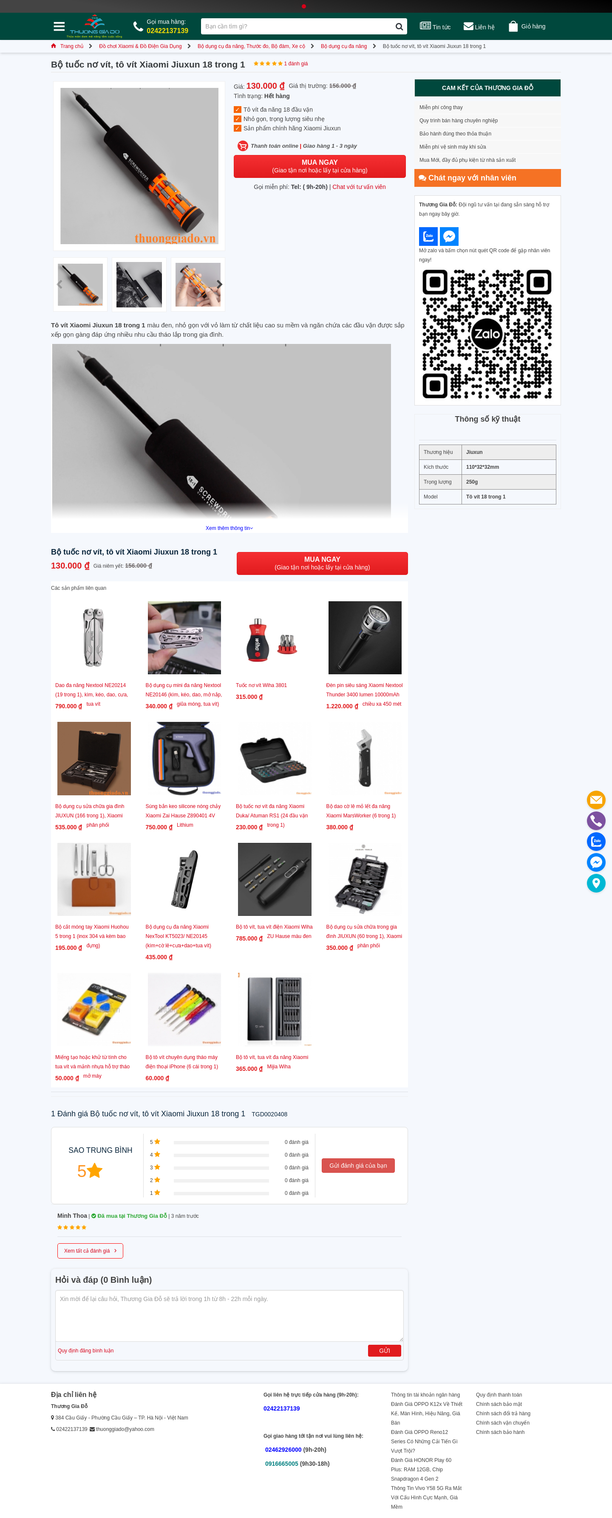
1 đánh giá (296, 64)
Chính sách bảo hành (500, 1432)
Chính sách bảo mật (499, 1404)
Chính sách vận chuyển (503, 1423)
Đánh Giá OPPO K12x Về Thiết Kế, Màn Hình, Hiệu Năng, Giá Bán (426, 1413)
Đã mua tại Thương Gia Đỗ (129, 1216)
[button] (219, 285)
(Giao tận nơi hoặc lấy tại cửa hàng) (319, 166)
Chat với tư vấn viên (359, 186)
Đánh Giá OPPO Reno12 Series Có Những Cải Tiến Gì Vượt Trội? (424, 1441)
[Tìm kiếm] (399, 26)
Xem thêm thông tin (229, 528)
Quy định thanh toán (499, 1395)
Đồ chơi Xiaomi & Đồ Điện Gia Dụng (140, 46)
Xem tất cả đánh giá (90, 1250)
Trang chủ (67, 46)
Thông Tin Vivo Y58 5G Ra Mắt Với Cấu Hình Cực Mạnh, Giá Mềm (426, 1497)
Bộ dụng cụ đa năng (344, 46)
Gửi (384, 1350)
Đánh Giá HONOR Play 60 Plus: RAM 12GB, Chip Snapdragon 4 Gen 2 (421, 1469)
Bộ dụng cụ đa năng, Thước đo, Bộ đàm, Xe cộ (251, 46)
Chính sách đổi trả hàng (503, 1414)
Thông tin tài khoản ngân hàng (425, 1395)
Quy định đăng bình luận (85, 1351)
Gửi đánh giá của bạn (358, 1165)
